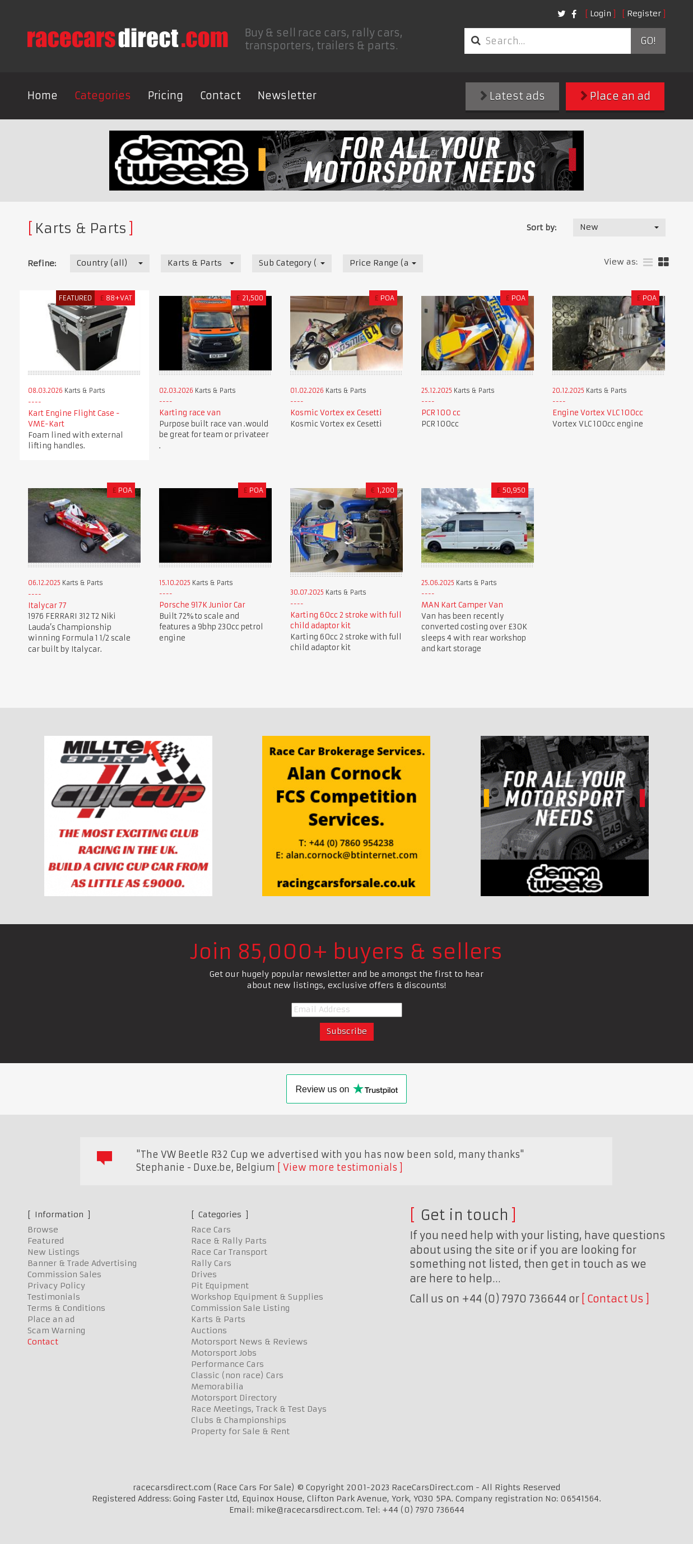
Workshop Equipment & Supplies (257, 1297)
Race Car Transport (229, 1252)
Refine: (41, 263)
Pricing (165, 95)
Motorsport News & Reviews (249, 1342)
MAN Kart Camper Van (462, 605)
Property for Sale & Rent (240, 1431)
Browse (42, 1230)
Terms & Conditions (66, 1308)
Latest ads (512, 96)
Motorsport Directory (234, 1398)
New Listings (53, 1252)
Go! (647, 41)
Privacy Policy (56, 1286)
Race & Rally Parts (229, 1241)
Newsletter (287, 95)
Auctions (209, 1330)
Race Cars (211, 1230)
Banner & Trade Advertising (82, 1263)
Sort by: (541, 227)
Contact (220, 95)
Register (644, 13)
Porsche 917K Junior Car (202, 605)
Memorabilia (217, 1386)
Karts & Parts (218, 1319)
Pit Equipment (220, 1286)
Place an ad (615, 96)
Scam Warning (56, 1330)
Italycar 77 (47, 605)
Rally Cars (211, 1263)
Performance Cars (227, 1364)
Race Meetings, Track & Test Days (259, 1409)
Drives (204, 1274)
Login (600, 13)
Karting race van (190, 413)
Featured (45, 1241)
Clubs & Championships (238, 1420)
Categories (103, 95)
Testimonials (53, 1297)
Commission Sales (64, 1274)
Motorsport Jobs (224, 1353)
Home (42, 95)
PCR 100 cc (441, 413)
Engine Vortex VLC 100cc (597, 413)
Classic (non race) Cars (237, 1375)
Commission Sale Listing (240, 1308)
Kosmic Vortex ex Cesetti (336, 413)
